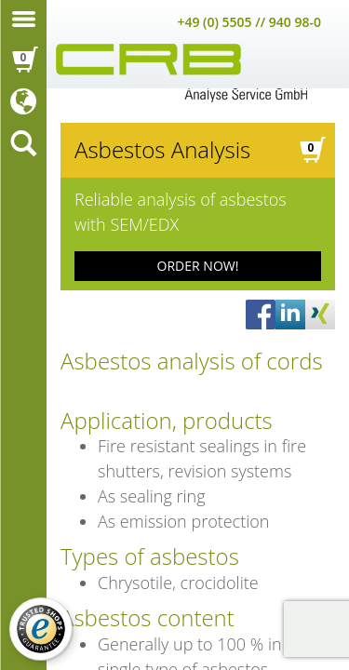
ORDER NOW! (198, 266)
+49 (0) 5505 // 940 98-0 (249, 22)
